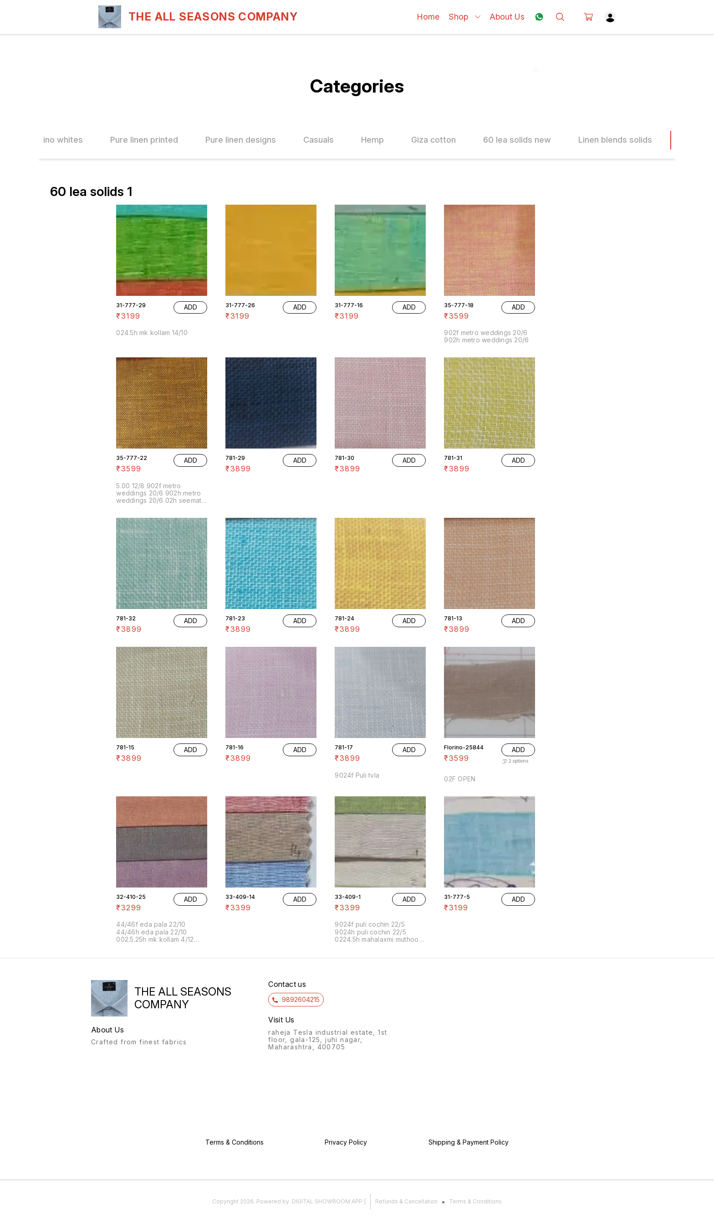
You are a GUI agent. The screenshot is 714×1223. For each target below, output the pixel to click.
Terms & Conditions (475, 1201)
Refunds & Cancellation (406, 1201)
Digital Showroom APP (327, 1201)
